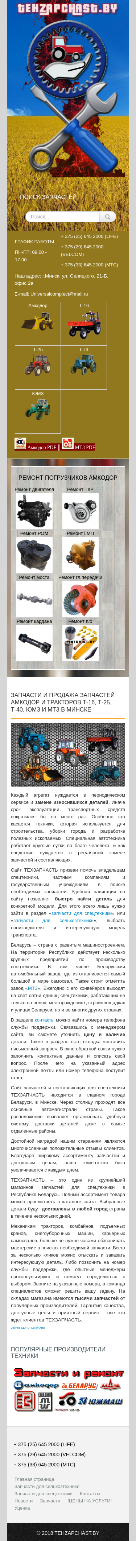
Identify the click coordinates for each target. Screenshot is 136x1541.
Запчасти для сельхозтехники (47, 1486)
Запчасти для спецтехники (44, 1493)
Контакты (90, 1493)
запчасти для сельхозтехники (53, 920)
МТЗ (32, 988)
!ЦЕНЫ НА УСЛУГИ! (89, 1501)
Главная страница (34, 1479)
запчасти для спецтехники (81, 913)
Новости (24, 1501)
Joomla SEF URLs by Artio (28, 1327)
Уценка (22, 1508)
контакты (44, 1020)
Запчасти (50, 1501)
